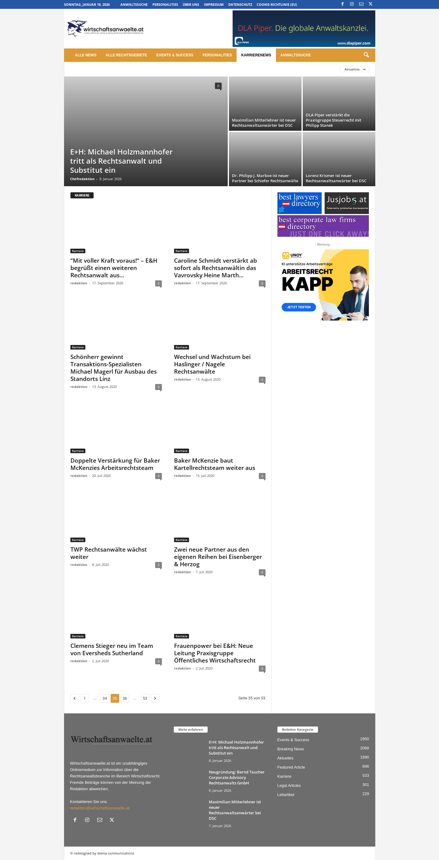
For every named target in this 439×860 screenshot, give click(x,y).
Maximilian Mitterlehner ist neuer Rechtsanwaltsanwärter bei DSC (264, 122)
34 (104, 698)
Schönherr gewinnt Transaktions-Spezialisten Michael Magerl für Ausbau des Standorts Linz (113, 368)
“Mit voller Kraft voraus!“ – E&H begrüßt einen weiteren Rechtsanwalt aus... (113, 268)
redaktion (78, 283)
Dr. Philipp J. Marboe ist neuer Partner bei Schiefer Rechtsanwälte (265, 178)
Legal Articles (289, 785)
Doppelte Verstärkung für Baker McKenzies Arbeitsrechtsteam (115, 464)
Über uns (191, 4)
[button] (366, 55)
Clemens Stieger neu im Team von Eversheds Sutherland (111, 649)
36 (125, 698)
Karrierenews (256, 55)
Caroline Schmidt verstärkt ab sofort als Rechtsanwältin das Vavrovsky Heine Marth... (215, 268)
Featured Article (291, 767)
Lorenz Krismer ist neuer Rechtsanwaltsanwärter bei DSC (336, 178)
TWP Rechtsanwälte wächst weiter (108, 553)
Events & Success (174, 55)
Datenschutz (240, 4)
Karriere (78, 251)
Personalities (165, 4)
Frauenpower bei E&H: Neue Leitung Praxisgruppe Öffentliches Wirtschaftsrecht (215, 653)
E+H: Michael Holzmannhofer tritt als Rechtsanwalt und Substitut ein (121, 161)
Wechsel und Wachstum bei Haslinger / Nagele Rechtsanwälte (212, 364)
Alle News (86, 55)
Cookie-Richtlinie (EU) (277, 4)
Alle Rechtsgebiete (126, 55)
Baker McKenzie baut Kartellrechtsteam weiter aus (214, 464)
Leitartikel (285, 794)
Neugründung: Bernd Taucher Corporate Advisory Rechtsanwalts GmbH (237, 777)
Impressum (213, 4)
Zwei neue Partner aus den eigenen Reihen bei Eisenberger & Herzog (218, 556)
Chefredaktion (82, 178)
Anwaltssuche (134, 4)
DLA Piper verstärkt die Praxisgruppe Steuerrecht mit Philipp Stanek (333, 120)
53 (145, 698)
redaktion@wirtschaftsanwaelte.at (100, 808)
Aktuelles (285, 758)
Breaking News (290, 749)
